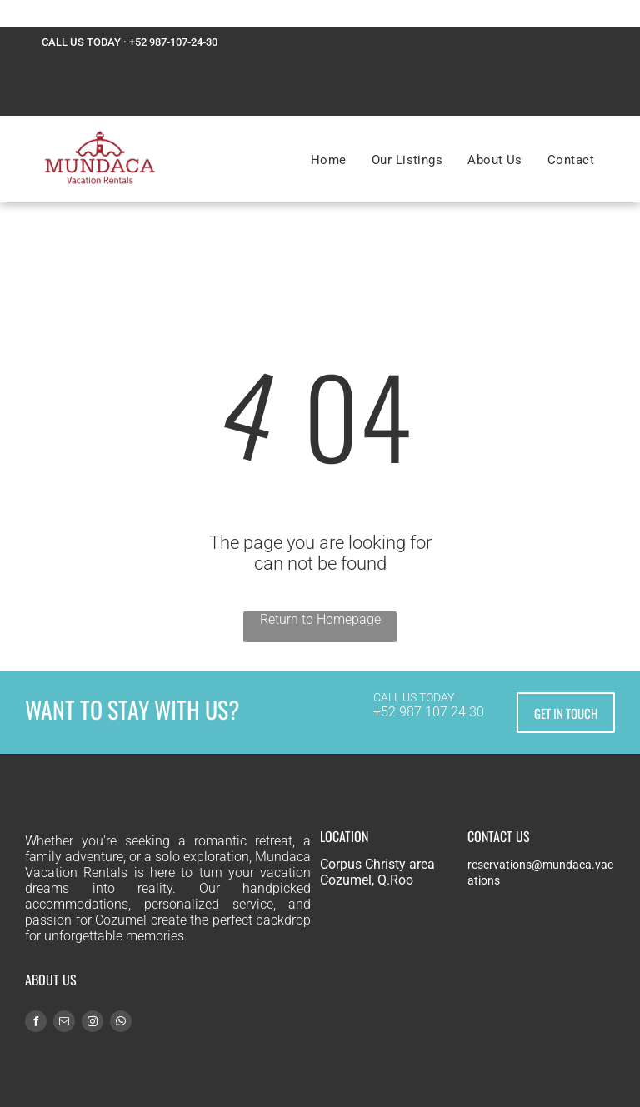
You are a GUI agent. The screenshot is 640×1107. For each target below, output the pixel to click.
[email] (64, 1023)
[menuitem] (328, 160)
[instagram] (92, 1023)
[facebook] (36, 1023)
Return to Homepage (320, 619)
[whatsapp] (121, 1023)
